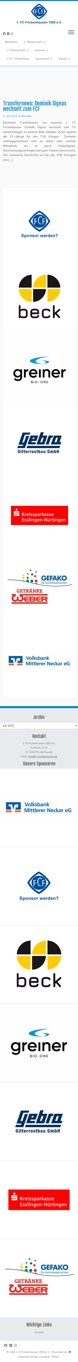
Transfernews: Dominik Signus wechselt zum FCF (34, 106)
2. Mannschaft (17, 50)
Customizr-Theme (49, 1356)
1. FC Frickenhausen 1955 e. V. (33, 1352)
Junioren (41, 50)
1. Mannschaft (34, 42)
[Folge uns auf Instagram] (12, 34)
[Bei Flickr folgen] (9, 34)
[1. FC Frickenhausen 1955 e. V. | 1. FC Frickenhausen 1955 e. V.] (39, 13)
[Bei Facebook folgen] (5, 34)
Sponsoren (43, 59)
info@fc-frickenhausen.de (42, 756)
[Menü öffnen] (71, 32)
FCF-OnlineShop (18, 59)
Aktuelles (11, 42)
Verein (64, 59)
